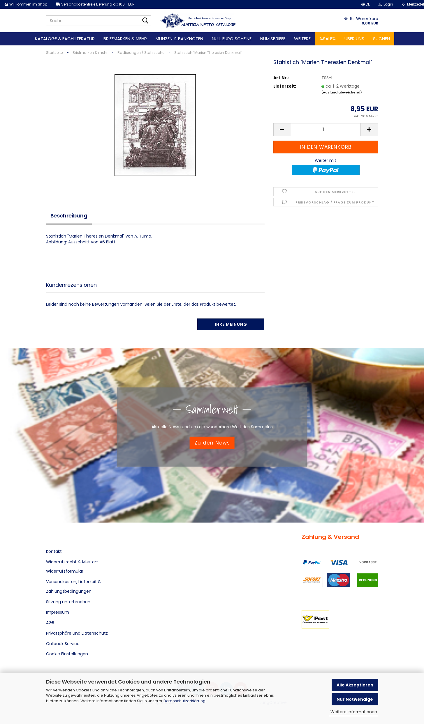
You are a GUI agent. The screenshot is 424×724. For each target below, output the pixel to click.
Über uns (354, 39)
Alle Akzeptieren (355, 685)
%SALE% (327, 39)
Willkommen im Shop (25, 4)
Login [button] (386, 4)
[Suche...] (145, 21)
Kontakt (54, 551)
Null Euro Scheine (231, 39)
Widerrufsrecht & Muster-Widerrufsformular (72, 566)
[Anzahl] (326, 129)
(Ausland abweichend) (341, 92)
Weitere (302, 39)
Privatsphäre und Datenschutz (77, 633)
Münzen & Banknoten (179, 39)
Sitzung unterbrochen (68, 602)
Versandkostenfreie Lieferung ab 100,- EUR (95, 4)
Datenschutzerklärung (184, 701)
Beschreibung (68, 215)
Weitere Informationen (353, 712)
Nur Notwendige (355, 699)
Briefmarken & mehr (125, 39)
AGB (50, 623)
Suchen (381, 39)
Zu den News (212, 442)
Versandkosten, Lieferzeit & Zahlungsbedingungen (73, 586)
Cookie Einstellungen (67, 654)
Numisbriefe (272, 39)
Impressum (57, 612)
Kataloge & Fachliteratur (65, 39)
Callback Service (63, 644)
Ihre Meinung (231, 324)
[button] (365, 4)
